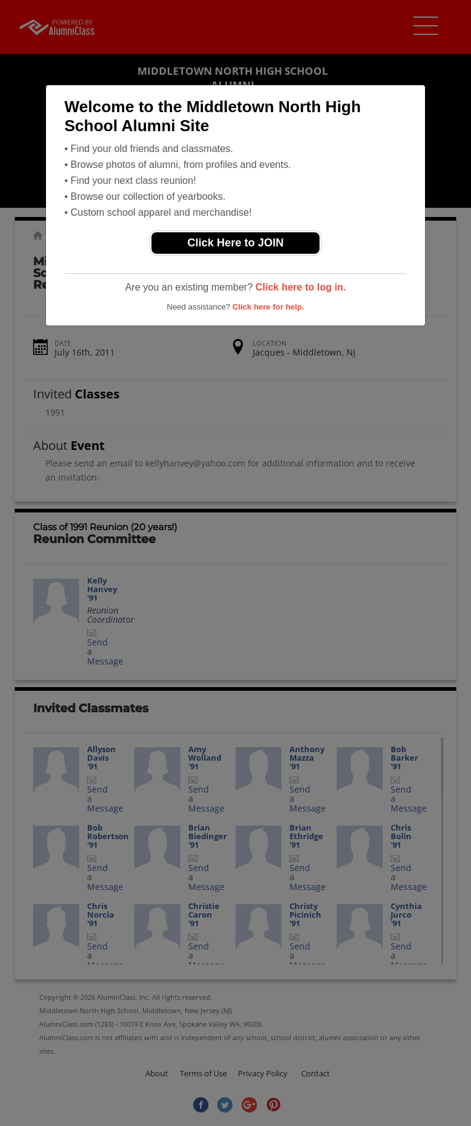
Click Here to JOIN (235, 243)
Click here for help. (268, 306)
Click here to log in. (300, 287)
